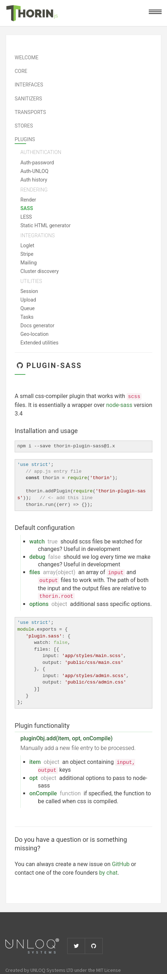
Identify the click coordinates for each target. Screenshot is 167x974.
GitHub (120, 864)
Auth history (33, 180)
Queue (27, 308)
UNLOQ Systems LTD (51, 970)
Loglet (27, 245)
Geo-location (34, 334)
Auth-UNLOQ (34, 171)
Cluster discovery (39, 271)
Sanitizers (28, 98)
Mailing (28, 262)
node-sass (119, 405)
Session (29, 291)
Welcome (26, 57)
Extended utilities (39, 343)
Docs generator (37, 325)
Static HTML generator (45, 225)
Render (28, 200)
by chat (108, 872)
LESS (26, 217)
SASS (26, 208)
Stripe (26, 254)
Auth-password (37, 162)
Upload (28, 300)
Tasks (27, 317)
